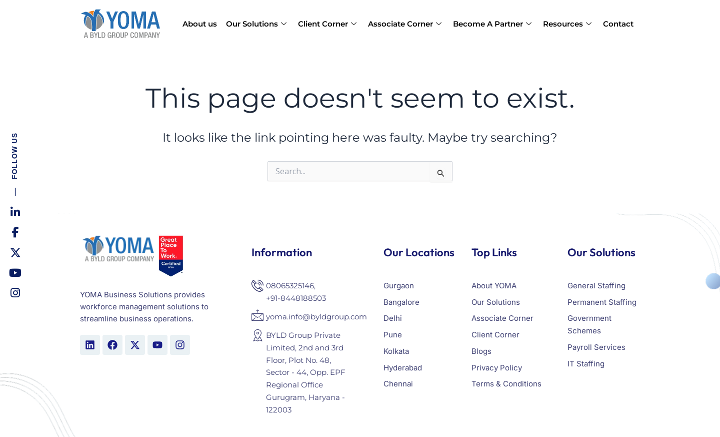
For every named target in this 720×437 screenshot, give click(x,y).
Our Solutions (257, 24)
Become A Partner (493, 24)
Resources (568, 24)
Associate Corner (406, 24)
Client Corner (328, 24)
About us (199, 24)
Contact (618, 24)
